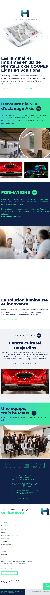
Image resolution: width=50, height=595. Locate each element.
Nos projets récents (25, 335)
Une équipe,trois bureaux (19, 410)
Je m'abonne (9, 573)
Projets (3, 532)
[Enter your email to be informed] (16, 568)
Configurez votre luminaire (21, 94)
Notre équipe (6, 545)
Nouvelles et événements (10, 535)
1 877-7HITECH (32, 479)
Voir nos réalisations (25, 363)
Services (4, 529)
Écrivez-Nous (25, 498)
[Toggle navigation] (47, 3)
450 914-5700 (26, 487)
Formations (19, 192)
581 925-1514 (25, 494)
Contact (4, 551)
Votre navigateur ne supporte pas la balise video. (25, 14)
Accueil (4, 523)
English (4, 554)
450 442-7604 (18, 479)
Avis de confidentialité (6, 591)
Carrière (4, 548)
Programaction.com (44, 591)
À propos (4, 541)
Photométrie (15, 325)
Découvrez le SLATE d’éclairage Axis (22, 106)
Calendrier (5, 538)
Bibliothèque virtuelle (9, 526)
